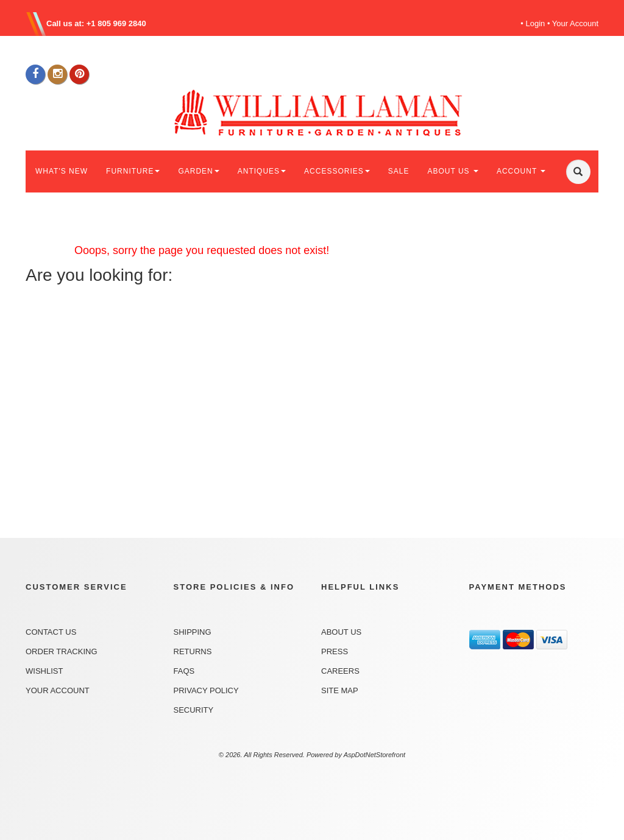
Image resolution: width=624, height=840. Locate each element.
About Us (341, 632)
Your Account (575, 23)
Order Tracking (62, 651)
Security (194, 710)
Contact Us (51, 632)
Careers (340, 671)
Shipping (192, 632)
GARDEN (198, 171)
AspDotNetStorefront (375, 754)
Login (535, 23)
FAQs (184, 671)
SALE (399, 171)
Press (334, 651)
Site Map (339, 690)
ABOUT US (452, 171)
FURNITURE (133, 171)
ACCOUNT (521, 171)
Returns (193, 651)
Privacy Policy (206, 690)
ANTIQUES (262, 171)
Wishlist (44, 671)
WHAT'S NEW (61, 171)
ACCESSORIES (337, 171)
